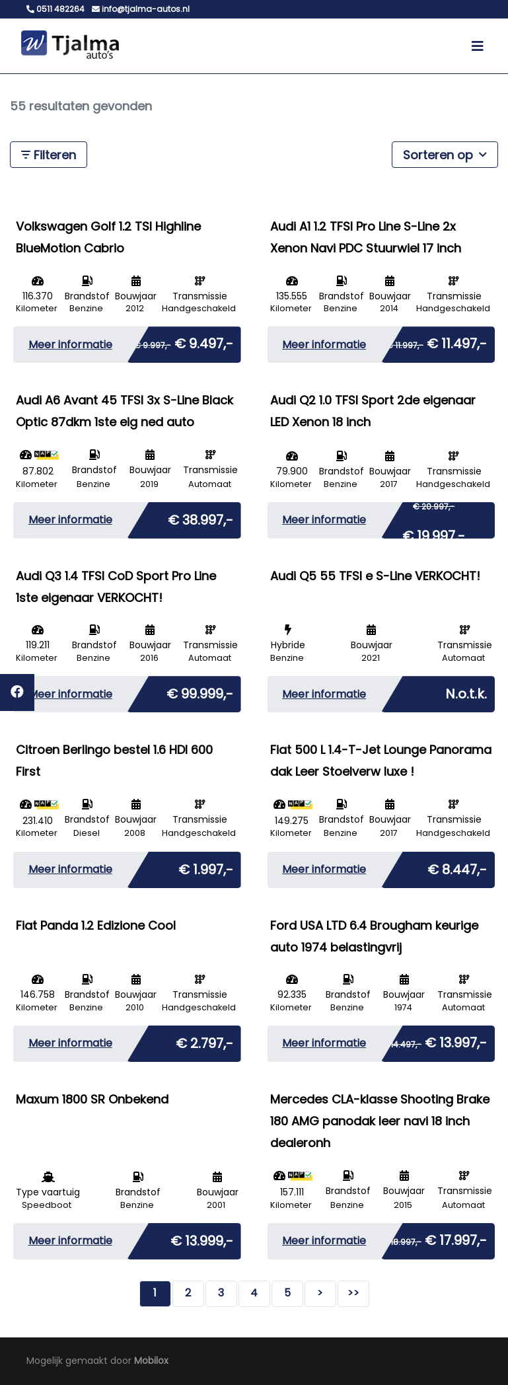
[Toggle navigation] (477, 46)
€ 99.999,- (199, 691)
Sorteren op (445, 154)
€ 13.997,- (434, 1040)
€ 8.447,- (457, 867)
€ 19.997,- (443, 523)
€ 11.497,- (436, 341)
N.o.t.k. (466, 691)
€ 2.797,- (204, 1041)
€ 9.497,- (183, 341)
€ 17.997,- (434, 1238)
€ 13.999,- (201, 1238)
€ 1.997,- (205, 867)
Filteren (48, 155)
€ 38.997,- (200, 517)
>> (353, 1292)
